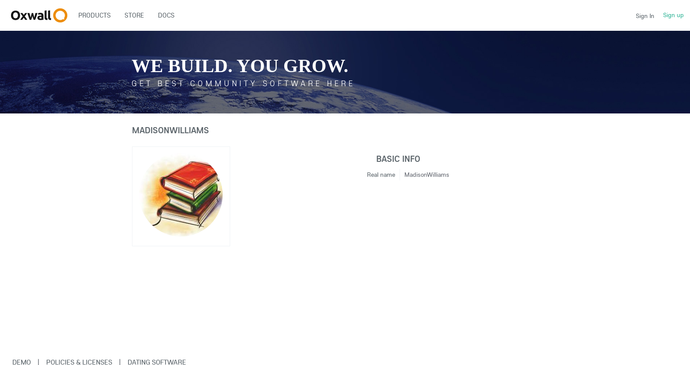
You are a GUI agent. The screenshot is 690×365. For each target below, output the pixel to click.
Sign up (673, 15)
